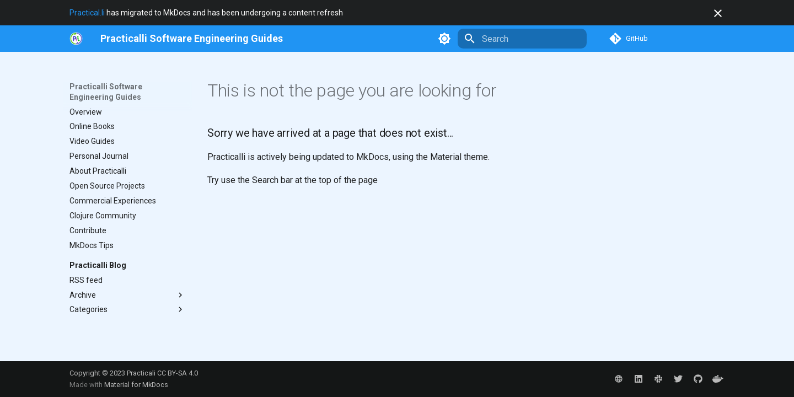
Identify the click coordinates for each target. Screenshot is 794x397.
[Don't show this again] (718, 13)
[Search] (522, 39)
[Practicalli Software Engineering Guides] (191, 38)
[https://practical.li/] (76, 39)
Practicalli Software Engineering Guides (105, 91)
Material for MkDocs (136, 384)
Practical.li (87, 12)
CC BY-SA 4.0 (177, 373)
